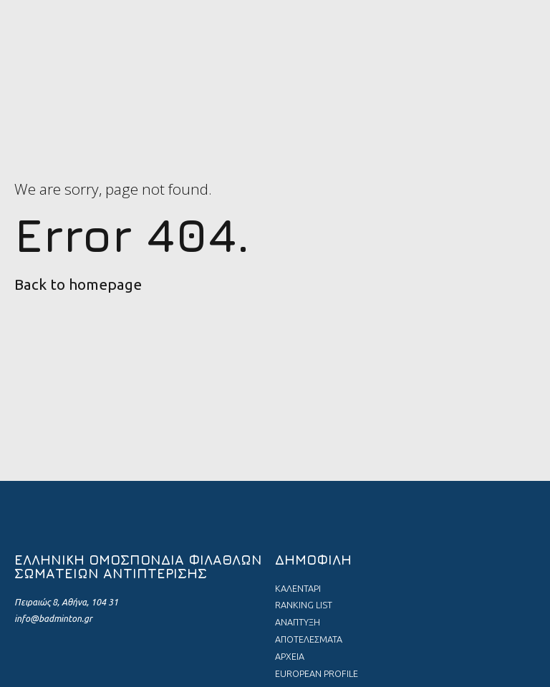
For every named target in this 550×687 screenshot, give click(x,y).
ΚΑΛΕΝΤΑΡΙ (298, 588)
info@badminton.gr (53, 618)
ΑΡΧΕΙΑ (289, 656)
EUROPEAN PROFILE (316, 673)
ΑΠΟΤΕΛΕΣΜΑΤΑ (308, 639)
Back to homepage (78, 284)
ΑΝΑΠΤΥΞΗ (297, 622)
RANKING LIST (303, 605)
